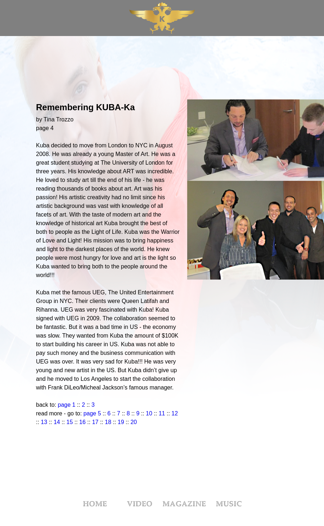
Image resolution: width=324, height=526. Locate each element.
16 (82, 422)
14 (57, 422)
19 (121, 422)
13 (44, 422)
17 (95, 422)
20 (133, 422)
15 (70, 422)
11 (161, 413)
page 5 (92, 413)
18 (108, 422)
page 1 (65, 405)
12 (174, 413)
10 (149, 413)
